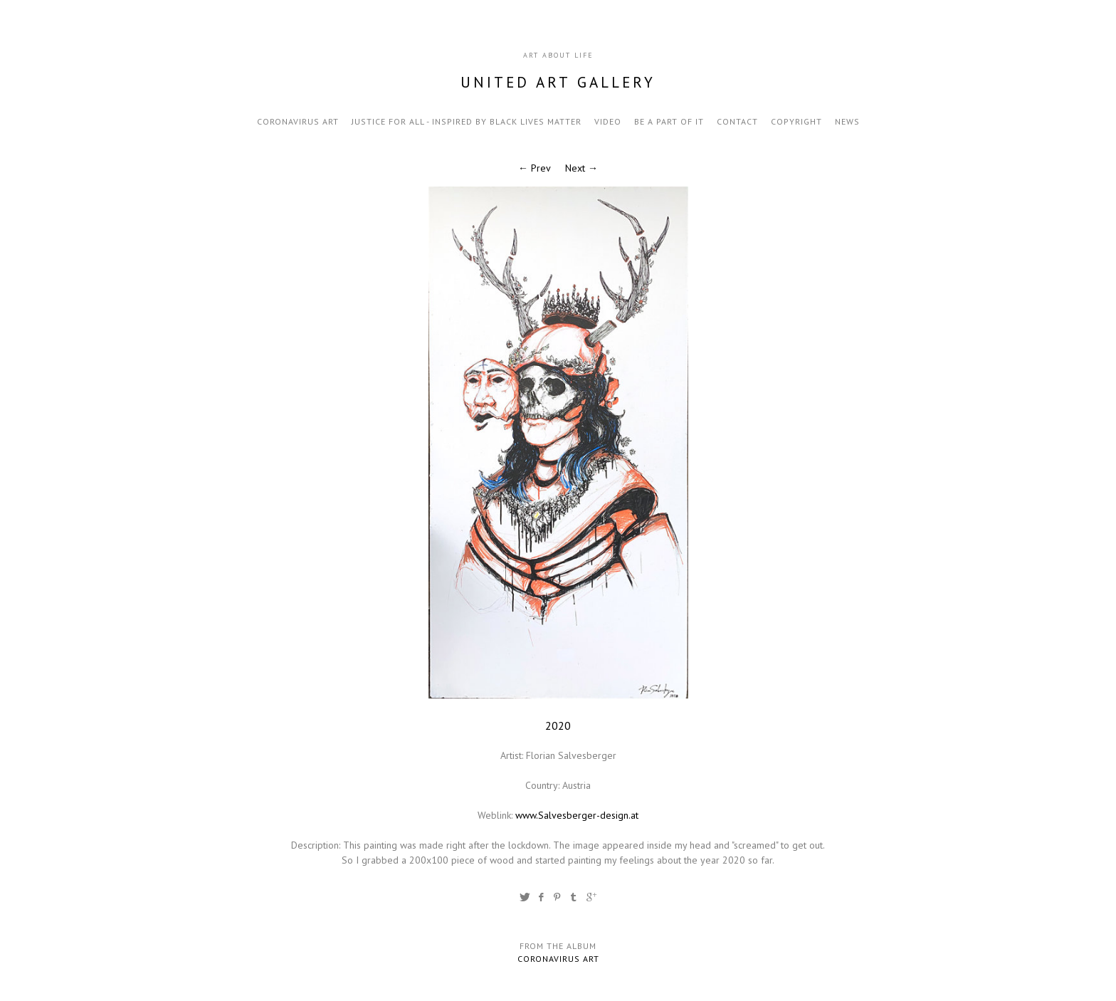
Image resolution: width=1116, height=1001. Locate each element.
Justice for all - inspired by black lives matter (466, 121)
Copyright (796, 121)
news (847, 121)
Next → (581, 168)
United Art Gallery (558, 82)
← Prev (534, 168)
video (607, 121)
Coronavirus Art (298, 121)
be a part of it (669, 121)
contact (737, 121)
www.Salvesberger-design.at (576, 815)
